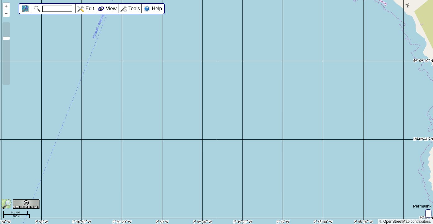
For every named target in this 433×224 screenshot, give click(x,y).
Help (157, 8)
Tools (134, 8)
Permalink (422, 206)
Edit (89, 8)
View (111, 8)
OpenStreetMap (396, 221)
